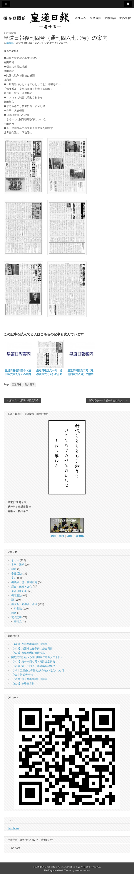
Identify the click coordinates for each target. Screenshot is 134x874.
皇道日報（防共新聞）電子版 (65, 866)
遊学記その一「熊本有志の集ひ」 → (108, 400)
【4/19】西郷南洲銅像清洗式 (28, 652)
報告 (13, 569)
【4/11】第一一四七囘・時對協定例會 (33, 661)
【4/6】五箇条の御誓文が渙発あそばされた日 (37, 670)
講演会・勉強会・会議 (24, 604)
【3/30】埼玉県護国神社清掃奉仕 (30, 679)
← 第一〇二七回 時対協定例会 (22, 400)
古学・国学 (17, 564)
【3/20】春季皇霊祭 (22, 683)
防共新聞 (29, 384)
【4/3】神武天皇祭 (22, 674)
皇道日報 (16, 384)
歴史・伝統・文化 (21, 586)
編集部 (10, 42)
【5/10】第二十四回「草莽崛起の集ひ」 (34, 665)
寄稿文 (18, 621)
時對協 (18, 608)
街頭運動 (16, 595)
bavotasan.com (82, 870)
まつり (15, 560)
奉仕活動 (16, 573)
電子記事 (16, 617)
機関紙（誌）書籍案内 (24, 582)
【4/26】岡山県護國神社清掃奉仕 (30, 644)
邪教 (13, 612)
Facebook (13, 828)
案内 (13, 577)
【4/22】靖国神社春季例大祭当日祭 (32, 648)
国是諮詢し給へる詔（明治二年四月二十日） (37, 657)
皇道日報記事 (10, 33)
